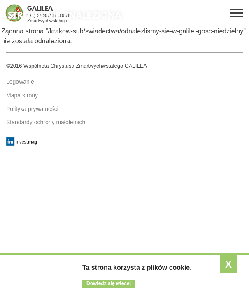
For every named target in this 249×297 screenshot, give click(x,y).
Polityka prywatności (32, 109)
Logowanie (20, 81)
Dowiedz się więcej (108, 283)
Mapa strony (22, 95)
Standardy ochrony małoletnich (45, 122)
